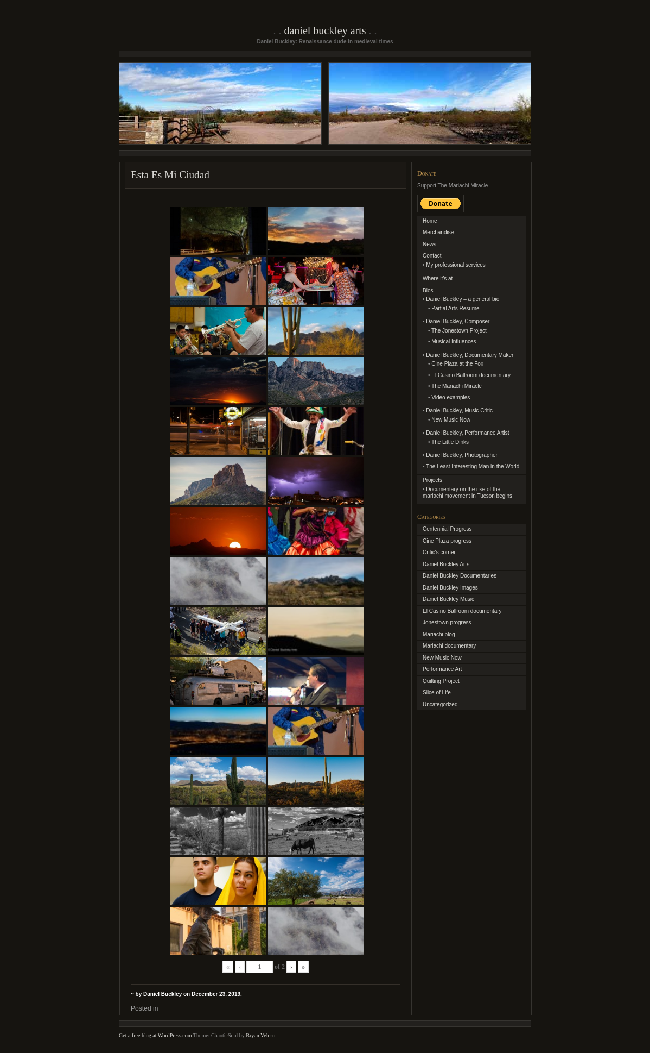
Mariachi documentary (449, 646)
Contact (432, 256)
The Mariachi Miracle (456, 386)
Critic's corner (439, 552)
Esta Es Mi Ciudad (170, 174)
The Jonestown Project (459, 331)
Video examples (450, 397)
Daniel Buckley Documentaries (459, 576)
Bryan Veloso (260, 1035)
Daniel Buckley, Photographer (462, 455)
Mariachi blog (439, 634)
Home (430, 221)
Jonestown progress (447, 622)
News (429, 244)
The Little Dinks (450, 442)
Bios (428, 290)
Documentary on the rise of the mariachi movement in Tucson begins (467, 492)
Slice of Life (437, 692)
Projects (432, 480)
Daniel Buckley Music (448, 599)
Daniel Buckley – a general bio (462, 299)
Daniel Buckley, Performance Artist (467, 433)
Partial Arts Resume (455, 308)
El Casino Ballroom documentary (471, 375)
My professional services (455, 265)
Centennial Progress (447, 529)
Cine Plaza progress (447, 541)
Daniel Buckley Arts (325, 30)
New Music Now (450, 420)
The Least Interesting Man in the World (472, 466)
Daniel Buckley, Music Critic (459, 410)
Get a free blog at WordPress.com (155, 1035)
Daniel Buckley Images (450, 588)
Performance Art (442, 669)
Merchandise (438, 232)
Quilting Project (441, 681)
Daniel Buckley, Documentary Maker (469, 355)
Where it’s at (438, 278)
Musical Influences (453, 341)
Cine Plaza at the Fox (457, 364)
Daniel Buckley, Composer (457, 321)
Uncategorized (440, 704)
